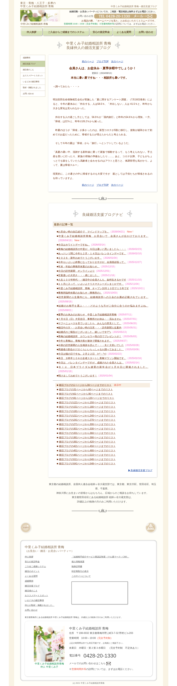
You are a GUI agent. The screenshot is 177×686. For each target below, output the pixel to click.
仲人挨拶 (31, 32)
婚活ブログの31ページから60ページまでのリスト (86, 389)
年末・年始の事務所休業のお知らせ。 (79, 266)
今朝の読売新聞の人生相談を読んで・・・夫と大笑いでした (91, 345)
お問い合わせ (146, 32)
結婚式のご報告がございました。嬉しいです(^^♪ (84, 332)
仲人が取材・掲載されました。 (40, 605)
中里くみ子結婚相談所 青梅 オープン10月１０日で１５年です (93, 288)
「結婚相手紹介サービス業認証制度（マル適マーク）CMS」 (100, 557)
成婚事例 (26, 58)
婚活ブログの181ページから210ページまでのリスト (87, 411)
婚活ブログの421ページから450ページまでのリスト (87, 446)
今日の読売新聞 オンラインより (76, 271)
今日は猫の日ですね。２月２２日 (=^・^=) (82, 354)
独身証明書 (77, 566)
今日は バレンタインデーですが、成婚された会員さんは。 (91, 362)
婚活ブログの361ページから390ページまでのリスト (87, 437)
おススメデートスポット (33, 76)
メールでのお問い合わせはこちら (90, 663)
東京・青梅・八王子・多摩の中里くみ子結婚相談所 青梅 (38, 5)
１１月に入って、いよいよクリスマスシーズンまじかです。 (91, 284)
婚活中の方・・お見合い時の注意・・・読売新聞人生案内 (89, 327)
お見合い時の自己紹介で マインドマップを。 (83, 231)
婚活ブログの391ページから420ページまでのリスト (87, 441)
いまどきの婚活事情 (31, 82)
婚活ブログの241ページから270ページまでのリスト (87, 420)
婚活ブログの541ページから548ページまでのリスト (87, 463)
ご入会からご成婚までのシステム (66, 32)
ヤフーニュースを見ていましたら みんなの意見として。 (89, 323)
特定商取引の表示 (80, 571)
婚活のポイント (32, 571)
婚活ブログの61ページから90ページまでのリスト (86, 394)
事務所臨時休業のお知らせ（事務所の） (80, 292)
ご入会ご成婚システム (35, 566)
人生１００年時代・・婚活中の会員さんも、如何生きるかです (92, 279)
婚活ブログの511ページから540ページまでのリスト (87, 459)
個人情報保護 (78, 562)
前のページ (88, 61)
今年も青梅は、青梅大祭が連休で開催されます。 (85, 341)
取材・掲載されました (32, 88)
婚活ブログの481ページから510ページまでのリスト (87, 455)
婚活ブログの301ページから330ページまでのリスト (87, 428)
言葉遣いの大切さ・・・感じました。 (79, 275)
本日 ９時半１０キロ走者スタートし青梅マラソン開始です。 (92, 358)
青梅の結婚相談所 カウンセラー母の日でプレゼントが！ (89, 336)
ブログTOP (102, 61)
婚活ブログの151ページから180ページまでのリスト (87, 407)
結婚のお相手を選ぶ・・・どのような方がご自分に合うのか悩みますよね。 (103, 306)
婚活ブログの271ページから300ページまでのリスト (87, 424)
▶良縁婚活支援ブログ (140, 470)
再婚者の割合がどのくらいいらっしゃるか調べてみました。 (91, 349)
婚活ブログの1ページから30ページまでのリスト (85, 385)
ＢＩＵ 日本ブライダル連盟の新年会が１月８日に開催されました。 (103, 367)
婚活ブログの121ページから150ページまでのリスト (87, 402)
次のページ (117, 61)
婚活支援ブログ (29, 64)
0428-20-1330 (100, 656)
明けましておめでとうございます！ (77, 375)
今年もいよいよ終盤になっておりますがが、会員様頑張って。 (92, 262)
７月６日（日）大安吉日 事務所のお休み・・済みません (89, 319)
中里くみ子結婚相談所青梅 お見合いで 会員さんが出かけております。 (103, 236)
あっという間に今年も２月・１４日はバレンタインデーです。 (92, 253)
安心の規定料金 (101, 32)
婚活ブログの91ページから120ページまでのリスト (86, 398)
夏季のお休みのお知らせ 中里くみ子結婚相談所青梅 (87, 314)
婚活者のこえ (28, 70)
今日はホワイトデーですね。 (74, 244)
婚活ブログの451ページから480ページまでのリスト (87, 450)
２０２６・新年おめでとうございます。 (80, 258)
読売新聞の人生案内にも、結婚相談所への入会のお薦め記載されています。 (103, 297)
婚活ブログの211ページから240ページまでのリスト (87, 415)
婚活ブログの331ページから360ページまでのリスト (87, 433)
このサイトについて (81, 576)
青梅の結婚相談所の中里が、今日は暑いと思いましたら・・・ (92, 249)
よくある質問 (124, 32)
